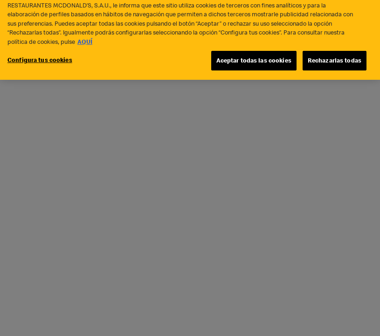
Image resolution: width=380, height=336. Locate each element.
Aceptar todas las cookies (253, 57)
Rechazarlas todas (334, 57)
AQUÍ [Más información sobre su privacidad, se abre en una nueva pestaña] (84, 38)
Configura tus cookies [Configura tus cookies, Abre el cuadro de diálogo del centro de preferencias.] (39, 57)
